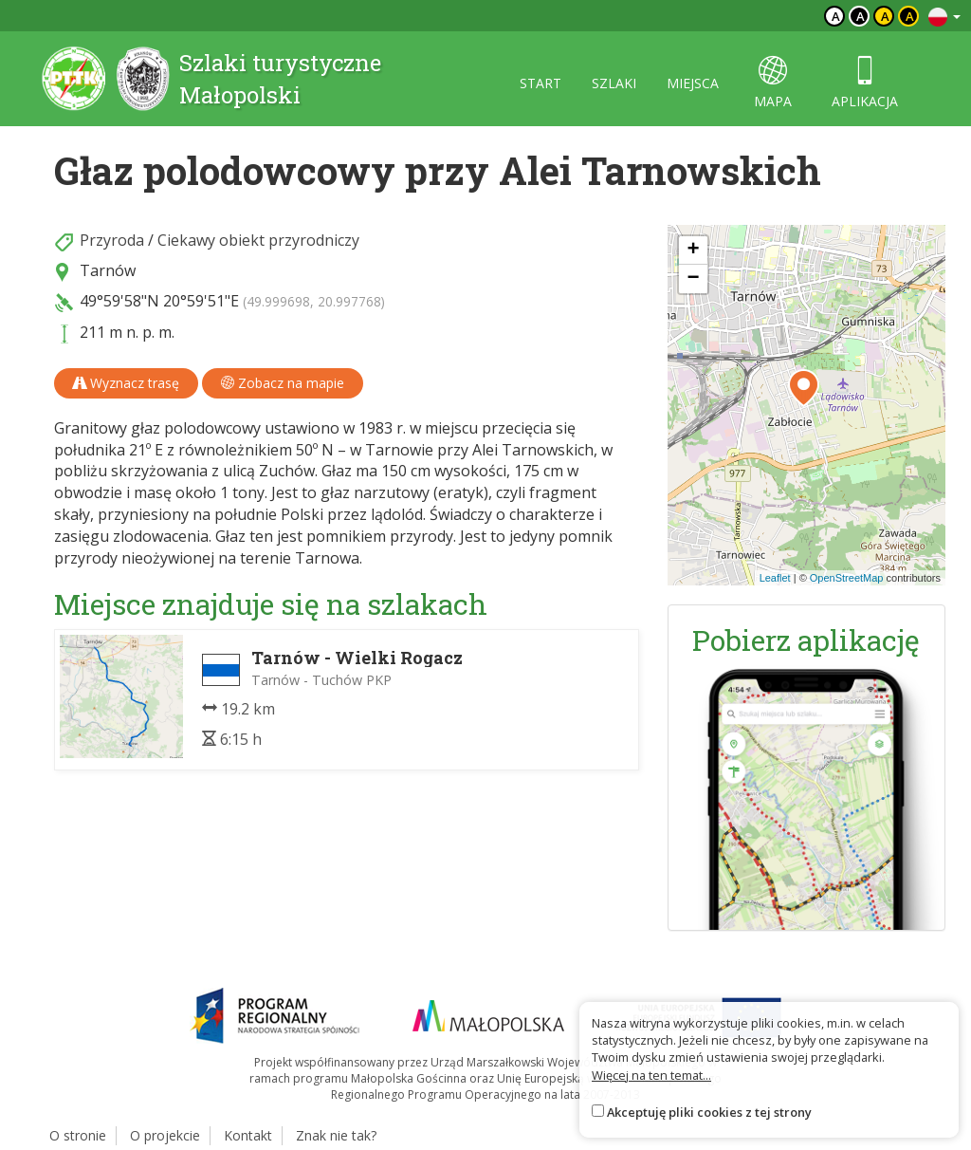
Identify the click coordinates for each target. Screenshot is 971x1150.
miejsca (693, 83)
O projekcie (165, 1135)
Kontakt (248, 1135)
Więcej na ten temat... (651, 1075)
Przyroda (112, 240)
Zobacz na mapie (282, 383)
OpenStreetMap (847, 578)
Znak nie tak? (336, 1135)
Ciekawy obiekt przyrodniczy (258, 240)
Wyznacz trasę (126, 383)
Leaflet (775, 578)
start (540, 83)
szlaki (614, 83)
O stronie (77, 1135)
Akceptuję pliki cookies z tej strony (709, 1112)
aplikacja (865, 83)
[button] (803, 388)
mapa (773, 83)
